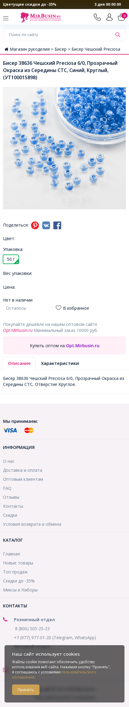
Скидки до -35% (19, 581)
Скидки (10, 515)
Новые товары (18, 563)
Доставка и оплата (22, 470)
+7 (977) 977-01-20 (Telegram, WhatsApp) (55, 637)
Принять (25, 689)
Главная (11, 554)
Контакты (13, 506)
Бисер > (63, 49)
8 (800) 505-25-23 (32, 628)
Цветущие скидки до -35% (29, 4)
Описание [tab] (19, 363)
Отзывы (11, 497)
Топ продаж (15, 572)
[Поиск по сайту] (57, 34)
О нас (8, 461)
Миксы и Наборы (20, 590)
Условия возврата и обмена (32, 524)
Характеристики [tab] (60, 363)
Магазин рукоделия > (30, 49)
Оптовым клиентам (23, 479)
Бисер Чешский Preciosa (95, 49)
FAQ (7, 488)
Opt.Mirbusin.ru (18, 330)
